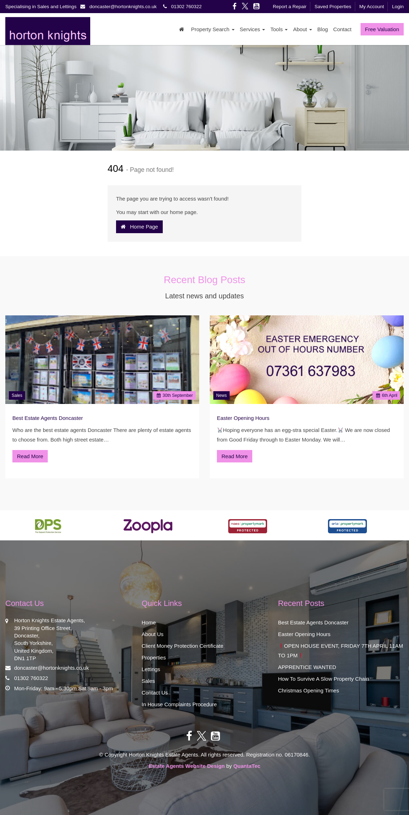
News (221, 395)
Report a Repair (289, 6)
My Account (371, 6)
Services (252, 29)
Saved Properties (333, 6)
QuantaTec (246, 766)
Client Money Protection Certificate (182, 646)
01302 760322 (181, 6)
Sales (17, 395)
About (302, 29)
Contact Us (155, 693)
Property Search (213, 29)
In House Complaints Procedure (179, 704)
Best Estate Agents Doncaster (47, 418)
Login (398, 6)
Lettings (151, 669)
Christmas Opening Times (308, 690)
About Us (152, 634)
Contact (342, 29)
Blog (322, 29)
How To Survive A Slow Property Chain (323, 679)
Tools (279, 29)
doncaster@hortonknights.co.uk (120, 6)
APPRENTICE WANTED (307, 667)
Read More (30, 456)
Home (149, 622)
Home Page (139, 227)
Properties (154, 657)
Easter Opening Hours (243, 418)
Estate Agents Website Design (187, 766)
